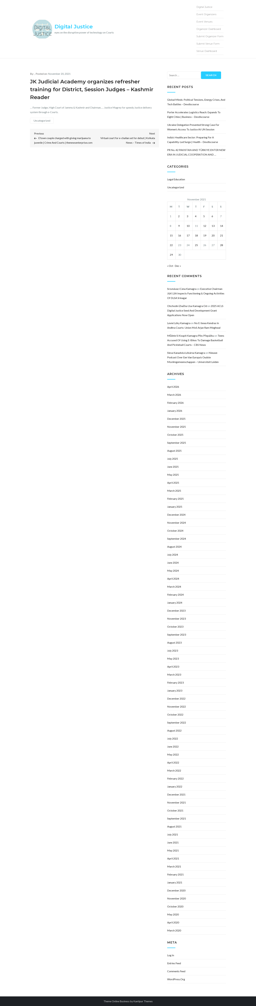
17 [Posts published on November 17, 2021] (188, 235)
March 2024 (174, 586)
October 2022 (175, 714)
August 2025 (174, 450)
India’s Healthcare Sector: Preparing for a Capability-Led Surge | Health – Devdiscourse (192, 139)
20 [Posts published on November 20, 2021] (213, 235)
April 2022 (173, 762)
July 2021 (172, 834)
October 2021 (175, 810)
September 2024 (176, 538)
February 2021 (175, 874)
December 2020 (176, 890)
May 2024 (173, 570)
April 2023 (173, 666)
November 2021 (176, 802)
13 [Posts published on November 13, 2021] (213, 225)
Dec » (178, 265)
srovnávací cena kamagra (181, 288)
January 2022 (174, 786)
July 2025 (172, 458)
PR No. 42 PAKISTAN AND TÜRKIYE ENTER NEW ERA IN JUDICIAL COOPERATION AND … (196, 152)
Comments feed (176, 971)
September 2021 (176, 818)
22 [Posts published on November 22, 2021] (171, 245)
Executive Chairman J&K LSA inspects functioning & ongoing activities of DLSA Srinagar (195, 293)
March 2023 (174, 674)
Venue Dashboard (206, 51)
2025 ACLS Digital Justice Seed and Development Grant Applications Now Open (195, 310)
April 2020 (173, 922)
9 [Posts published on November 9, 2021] (179, 225)
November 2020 (176, 898)
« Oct (170, 265)
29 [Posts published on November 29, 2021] (171, 254)
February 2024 (175, 594)
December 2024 (176, 514)
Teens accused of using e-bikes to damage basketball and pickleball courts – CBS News (195, 340)
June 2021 (173, 842)
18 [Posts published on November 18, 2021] (196, 235)
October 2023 (175, 626)
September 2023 (176, 634)
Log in (170, 955)
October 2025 (175, 434)
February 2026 (175, 402)
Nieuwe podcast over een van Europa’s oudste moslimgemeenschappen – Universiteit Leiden (193, 357)
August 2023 (174, 642)
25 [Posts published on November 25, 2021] (196, 245)
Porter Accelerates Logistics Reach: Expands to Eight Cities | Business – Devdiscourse (193, 114)
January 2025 (174, 506)
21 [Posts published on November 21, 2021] (221, 235)
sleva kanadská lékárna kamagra (186, 352)
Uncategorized (41, 120)
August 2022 (174, 730)
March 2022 (174, 770)
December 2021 (176, 794)
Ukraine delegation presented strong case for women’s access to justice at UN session (193, 127)
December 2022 (176, 698)
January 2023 (174, 690)
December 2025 (176, 418)
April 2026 (173, 386)
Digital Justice (74, 26)
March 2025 (174, 490)
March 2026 (174, 394)
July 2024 (172, 554)
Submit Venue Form (208, 43)
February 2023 (175, 682)
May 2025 (173, 474)
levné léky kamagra (178, 323)
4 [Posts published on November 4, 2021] (195, 216)
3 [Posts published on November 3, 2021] (187, 216)
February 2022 (175, 778)
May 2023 (173, 658)
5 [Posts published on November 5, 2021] (204, 216)
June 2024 (173, 562)
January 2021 (174, 882)
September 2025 (176, 442)
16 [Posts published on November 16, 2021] (179, 235)
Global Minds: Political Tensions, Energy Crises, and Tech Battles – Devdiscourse (196, 102)
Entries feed (174, 963)
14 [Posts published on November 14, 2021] (221, 225)
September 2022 (176, 722)
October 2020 (175, 906)
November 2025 (176, 426)
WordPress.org (176, 979)
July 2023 (172, 650)
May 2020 (173, 914)
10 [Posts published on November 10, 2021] (188, 225)
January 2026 (174, 410)
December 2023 (176, 610)
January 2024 (174, 602)
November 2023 (176, 618)
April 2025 (173, 482)
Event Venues (204, 21)
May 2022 (173, 754)
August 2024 (174, 546)
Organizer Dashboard (208, 29)
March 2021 (174, 866)
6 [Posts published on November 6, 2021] (212, 216)
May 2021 (173, 850)
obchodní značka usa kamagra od (187, 305)
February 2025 (175, 498)
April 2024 (173, 578)
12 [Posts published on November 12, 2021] (204, 225)
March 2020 (174, 930)
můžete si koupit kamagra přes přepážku (190, 335)
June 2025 (173, 466)
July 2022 (172, 738)
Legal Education (176, 179)
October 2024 (175, 530)
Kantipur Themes (143, 1001)
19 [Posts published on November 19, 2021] (204, 235)
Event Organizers (206, 14)
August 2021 (174, 826)
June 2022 (173, 746)
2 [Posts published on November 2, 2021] (179, 216)
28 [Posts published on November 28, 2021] (221, 245)
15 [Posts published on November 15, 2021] (171, 235)
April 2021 (173, 858)
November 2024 (176, 522)
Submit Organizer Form (210, 36)
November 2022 (176, 706)
